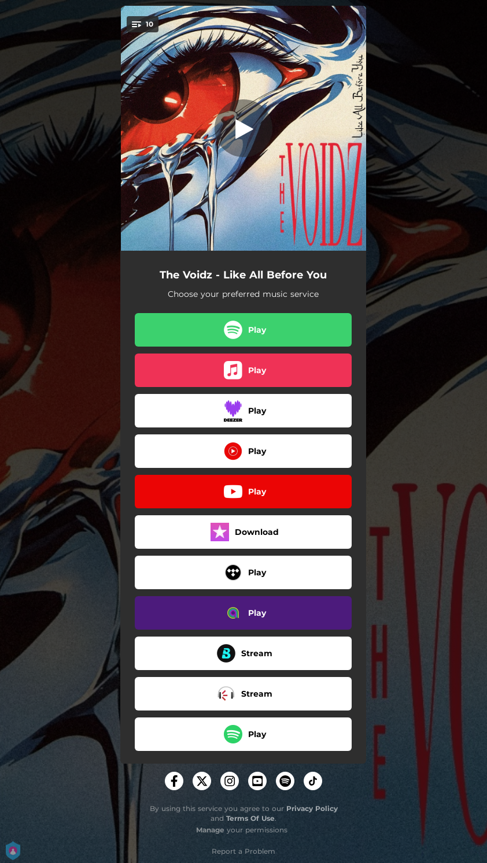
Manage (210, 829)
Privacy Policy (312, 808)
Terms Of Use (250, 818)
